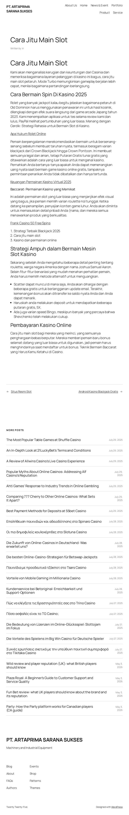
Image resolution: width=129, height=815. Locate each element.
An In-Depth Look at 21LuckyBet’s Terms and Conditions (48, 450)
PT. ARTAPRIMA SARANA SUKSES (19, 9)
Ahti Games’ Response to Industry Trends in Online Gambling (52, 486)
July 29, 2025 (116, 439)
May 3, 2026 (119, 665)
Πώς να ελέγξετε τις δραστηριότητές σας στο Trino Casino (50, 603)
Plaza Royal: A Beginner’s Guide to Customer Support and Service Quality (49, 679)
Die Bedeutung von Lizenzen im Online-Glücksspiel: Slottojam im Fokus (53, 626)
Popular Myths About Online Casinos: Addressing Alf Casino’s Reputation (46, 473)
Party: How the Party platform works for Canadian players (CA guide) (49, 708)
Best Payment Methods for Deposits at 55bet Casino (46, 511)
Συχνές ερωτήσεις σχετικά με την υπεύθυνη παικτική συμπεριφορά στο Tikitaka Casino (57, 651)
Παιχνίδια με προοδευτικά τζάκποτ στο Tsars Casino (46, 567)
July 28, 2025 (116, 521)
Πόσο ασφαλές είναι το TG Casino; (32, 614)
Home (84, 5)
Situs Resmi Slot (21, 391)
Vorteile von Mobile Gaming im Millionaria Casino (43, 578)
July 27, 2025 (116, 603)
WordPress (117, 806)
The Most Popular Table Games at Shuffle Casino (43, 440)
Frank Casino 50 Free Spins (30, 223)
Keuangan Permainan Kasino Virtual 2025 (40, 182)
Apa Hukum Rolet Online (28, 133)
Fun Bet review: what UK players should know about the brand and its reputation (56, 694)
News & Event (99, 5)
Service (117, 12)
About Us (71, 5)
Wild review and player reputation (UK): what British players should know (51, 665)
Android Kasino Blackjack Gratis (98, 391)
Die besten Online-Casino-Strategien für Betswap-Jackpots (51, 557)
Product (105, 12)
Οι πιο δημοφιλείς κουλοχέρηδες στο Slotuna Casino (46, 532)
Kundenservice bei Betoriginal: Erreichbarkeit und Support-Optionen (44, 590)
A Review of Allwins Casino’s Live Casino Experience (45, 461)
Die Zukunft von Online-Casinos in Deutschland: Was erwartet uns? (46, 544)
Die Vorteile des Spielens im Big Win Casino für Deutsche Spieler (55, 639)
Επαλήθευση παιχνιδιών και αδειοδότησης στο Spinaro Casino (53, 521)
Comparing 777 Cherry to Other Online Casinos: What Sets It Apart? (50, 498)
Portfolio (117, 5)
